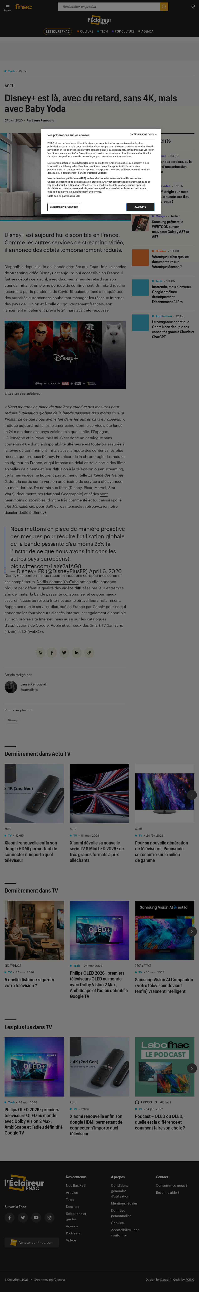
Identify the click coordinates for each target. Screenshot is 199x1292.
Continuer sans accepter (144, 134)
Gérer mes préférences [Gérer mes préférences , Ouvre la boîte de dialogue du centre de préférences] (64, 207)
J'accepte (140, 207)
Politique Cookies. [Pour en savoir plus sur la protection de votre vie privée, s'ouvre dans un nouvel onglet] (96, 172)
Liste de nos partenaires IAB (63, 196)
